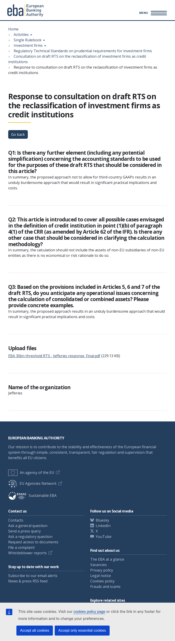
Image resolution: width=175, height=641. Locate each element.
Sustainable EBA (32, 495)
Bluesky (102, 520)
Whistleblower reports (27, 552)
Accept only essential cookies (82, 630)
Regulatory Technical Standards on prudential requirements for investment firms (83, 50)
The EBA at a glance (107, 559)
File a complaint (21, 547)
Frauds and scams (105, 586)
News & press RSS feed (27, 581)
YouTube (103, 536)
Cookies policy (102, 581)
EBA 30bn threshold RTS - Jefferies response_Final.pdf (54, 355)
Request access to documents (33, 542)
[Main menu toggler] (152, 13)
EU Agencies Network (32, 483)
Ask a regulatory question (30, 536)
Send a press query (24, 531)
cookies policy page (89, 612)
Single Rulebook (27, 39)
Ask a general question (27, 525)
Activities (21, 34)
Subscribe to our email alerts (32, 575)
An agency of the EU (31, 472)
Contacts (15, 520)
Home (13, 29)
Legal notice (100, 575)
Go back (18, 134)
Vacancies (98, 564)
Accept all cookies (34, 630)
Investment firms (28, 45)
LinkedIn (103, 525)
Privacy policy (101, 570)
